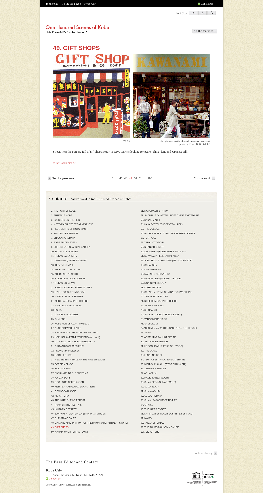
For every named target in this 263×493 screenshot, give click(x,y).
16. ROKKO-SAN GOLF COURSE (68, 278)
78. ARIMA (146, 332)
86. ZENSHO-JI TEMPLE (153, 368)
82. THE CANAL (149, 350)
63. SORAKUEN (149, 265)
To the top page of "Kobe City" (79, 3)
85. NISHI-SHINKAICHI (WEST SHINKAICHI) (163, 364)
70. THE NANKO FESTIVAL (155, 296)
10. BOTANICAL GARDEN (64, 251)
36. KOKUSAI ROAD (61, 368)
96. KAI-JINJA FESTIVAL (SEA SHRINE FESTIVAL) (167, 413)
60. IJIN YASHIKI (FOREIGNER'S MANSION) (163, 251)
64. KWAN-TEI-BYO (151, 269)
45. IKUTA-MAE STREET (64, 409)
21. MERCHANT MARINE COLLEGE (69, 301)
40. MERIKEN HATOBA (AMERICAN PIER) (73, 386)
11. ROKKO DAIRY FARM (64, 256)
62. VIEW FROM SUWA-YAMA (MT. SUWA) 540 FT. (167, 260)
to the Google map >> (64, 162)
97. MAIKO (146, 418)
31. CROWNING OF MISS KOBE (67, 346)
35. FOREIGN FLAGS (62, 364)
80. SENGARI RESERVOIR (154, 341)
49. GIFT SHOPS (59, 427)
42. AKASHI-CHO (60, 396)
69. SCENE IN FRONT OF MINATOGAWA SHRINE (166, 292)
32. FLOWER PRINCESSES (65, 350)
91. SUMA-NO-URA (151, 391)
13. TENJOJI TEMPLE (62, 265)
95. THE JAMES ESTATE (153, 409)
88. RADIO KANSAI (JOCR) (155, 378)
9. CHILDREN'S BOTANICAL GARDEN (71, 247)
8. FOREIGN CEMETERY (64, 242)
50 (135, 178)
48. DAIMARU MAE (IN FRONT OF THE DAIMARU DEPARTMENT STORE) (89, 423)
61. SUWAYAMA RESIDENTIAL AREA (160, 256)
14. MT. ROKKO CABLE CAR (66, 269)
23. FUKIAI (56, 310)
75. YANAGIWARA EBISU (154, 319)
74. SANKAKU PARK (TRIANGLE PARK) (161, 314)
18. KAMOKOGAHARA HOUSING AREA (71, 287)
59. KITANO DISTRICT (152, 247)
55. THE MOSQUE (150, 229)
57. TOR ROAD (148, 238)
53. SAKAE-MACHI (150, 220)
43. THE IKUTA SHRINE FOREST (68, 400)
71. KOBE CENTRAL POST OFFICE (159, 301)
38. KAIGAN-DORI (60, 378)
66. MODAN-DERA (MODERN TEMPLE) (161, 278)
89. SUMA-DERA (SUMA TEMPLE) (158, 382)
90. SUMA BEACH (150, 386)
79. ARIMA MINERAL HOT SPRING (158, 337)
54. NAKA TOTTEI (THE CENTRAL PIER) (162, 224)
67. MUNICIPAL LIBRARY (154, 283)
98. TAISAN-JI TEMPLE (152, 423)
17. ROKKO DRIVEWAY (63, 283)
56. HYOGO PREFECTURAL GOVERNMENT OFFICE (168, 233)
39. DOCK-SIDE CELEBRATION (67, 382)
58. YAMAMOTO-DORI (152, 242)
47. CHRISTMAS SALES (63, 418)
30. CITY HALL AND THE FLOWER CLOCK (73, 341)
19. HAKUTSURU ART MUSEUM (68, 292)
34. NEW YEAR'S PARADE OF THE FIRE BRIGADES (78, 359)
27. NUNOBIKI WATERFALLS (66, 328)
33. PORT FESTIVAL (61, 355)
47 (120, 178)
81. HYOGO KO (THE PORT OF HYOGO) (162, 346)
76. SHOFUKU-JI (149, 323)
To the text (52, 3)
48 (125, 178)
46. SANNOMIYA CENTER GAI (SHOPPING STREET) (78, 413)
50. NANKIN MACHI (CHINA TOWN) (69, 432)
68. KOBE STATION (151, 287)
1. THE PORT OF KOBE (63, 211)
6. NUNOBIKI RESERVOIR (64, 233)
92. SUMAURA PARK (151, 396)
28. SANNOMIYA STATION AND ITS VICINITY (74, 332)
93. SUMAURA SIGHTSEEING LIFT (159, 400)
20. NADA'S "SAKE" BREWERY (67, 296)
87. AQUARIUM (148, 373)
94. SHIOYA (147, 405)
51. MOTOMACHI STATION (154, 211)
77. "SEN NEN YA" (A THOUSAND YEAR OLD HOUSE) (169, 328)
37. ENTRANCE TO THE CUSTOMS (69, 373)
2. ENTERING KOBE (61, 215)
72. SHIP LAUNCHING (152, 305)
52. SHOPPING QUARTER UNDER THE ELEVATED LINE (170, 215)
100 (150, 178)
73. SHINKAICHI (149, 310)
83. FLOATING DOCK (152, 355)
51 (140, 178)
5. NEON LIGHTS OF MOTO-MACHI (69, 229)
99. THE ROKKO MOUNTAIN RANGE (160, 427)
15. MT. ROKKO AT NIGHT (64, 274)
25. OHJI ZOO (58, 319)
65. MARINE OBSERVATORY (156, 274)
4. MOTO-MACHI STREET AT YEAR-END (72, 224)
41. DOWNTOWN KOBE (63, 391)
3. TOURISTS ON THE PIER (65, 220)
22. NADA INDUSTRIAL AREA (66, 305)
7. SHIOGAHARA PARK (63, 238)
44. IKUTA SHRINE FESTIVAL (66, 405)
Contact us (207, 3)
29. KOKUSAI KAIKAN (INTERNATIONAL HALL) (75, 337)
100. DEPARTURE (150, 432)
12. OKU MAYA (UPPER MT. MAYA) (69, 260)
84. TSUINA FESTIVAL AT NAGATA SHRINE (163, 359)
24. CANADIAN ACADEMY (64, 314)
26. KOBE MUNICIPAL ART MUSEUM (70, 323)
